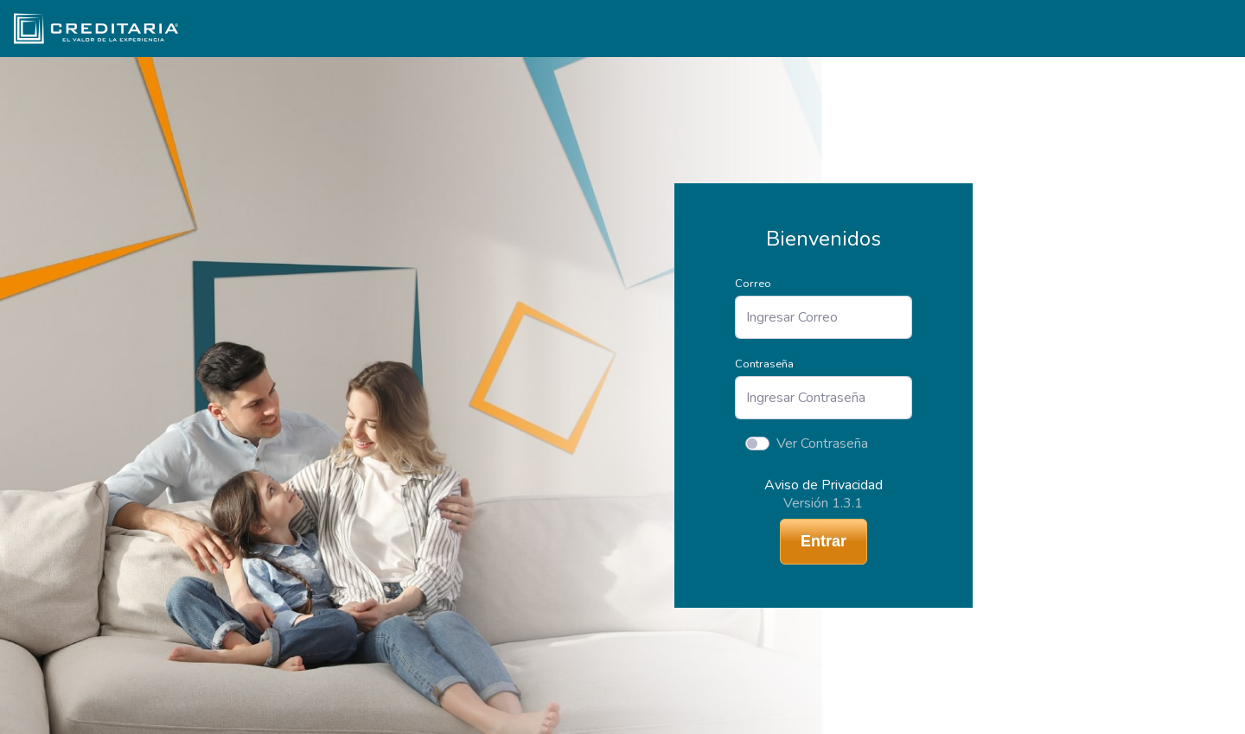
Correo (753, 283)
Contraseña (764, 364)
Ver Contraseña (822, 443)
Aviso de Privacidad (823, 485)
